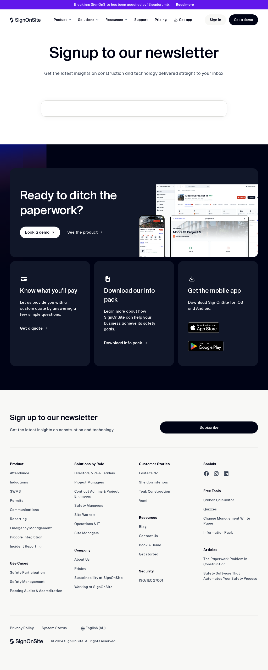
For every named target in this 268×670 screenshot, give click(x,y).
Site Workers (84, 515)
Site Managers (86, 533)
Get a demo (243, 20)
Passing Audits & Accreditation (36, 591)
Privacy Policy (22, 628)
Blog (143, 527)
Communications (24, 510)
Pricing (161, 20)
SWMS (15, 491)
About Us (82, 559)
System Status (54, 628)
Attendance (19, 473)
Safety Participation (27, 573)
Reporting (18, 519)
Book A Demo (150, 545)
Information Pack (218, 532)
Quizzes (210, 509)
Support (141, 20)
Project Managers (89, 482)
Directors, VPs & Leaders (94, 473)
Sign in (215, 20)
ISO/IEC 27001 (151, 580)
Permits (16, 501)
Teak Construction (154, 491)
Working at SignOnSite (93, 587)
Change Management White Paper (226, 521)
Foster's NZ (148, 473)
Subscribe (209, 427)
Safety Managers (88, 506)
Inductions (19, 482)
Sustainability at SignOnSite (98, 578)
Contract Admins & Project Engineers (96, 494)
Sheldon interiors (153, 482)
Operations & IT (87, 524)
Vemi (143, 501)
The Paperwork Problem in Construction (225, 561)
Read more (185, 5)
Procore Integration (26, 537)
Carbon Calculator (218, 500)
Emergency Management (31, 528)
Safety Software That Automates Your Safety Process (230, 576)
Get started (148, 554)
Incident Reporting (26, 546)
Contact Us (148, 536)
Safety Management (27, 582)
